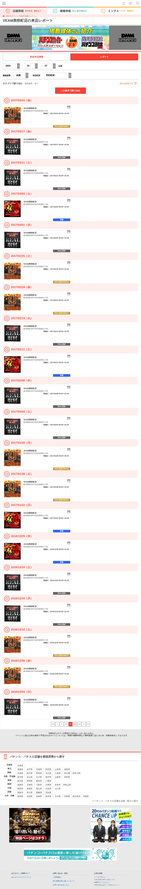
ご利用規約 (57, 877)
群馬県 (39, 773)
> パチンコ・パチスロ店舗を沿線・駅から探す (115, 801)
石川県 (39, 777)
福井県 (48, 777)
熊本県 (48, 796)
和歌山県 (67, 785)
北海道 (20, 765)
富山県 (29, 777)
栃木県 (29, 773)
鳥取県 (20, 788)
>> (88, 724)
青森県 (20, 769)
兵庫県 (48, 785)
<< (53, 724)
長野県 (67, 777)
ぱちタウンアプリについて (21, 877)
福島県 (67, 769)
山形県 (58, 769)
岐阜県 (20, 781)
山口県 (58, 788)
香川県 (29, 792)
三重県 (48, 781)
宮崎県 (67, 796)
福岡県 (20, 796)
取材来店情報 (36, 57)
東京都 (67, 773)
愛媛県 (39, 792)
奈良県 (58, 785)
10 (75, 724)
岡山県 (39, 788)
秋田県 (48, 769)
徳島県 (20, 792)
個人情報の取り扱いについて (63, 881)
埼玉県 (48, 773)
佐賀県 (29, 796)
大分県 (58, 796)
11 (79, 724)
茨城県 (20, 773)
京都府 (29, 785)
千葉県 (58, 773)
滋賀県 (20, 785)
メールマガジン (100, 877)
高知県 (48, 792)
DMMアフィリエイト (102, 882)
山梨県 (58, 777)
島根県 (29, 788)
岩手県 (29, 769)
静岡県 (29, 781)
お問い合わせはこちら (61, 885)
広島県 (48, 788)
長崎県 (39, 796)
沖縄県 (86, 796)
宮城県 (39, 769)
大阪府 (39, 785)
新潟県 (20, 777)
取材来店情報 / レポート (27, 16)
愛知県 (39, 781)
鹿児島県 (76, 796)
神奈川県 (76, 773)
